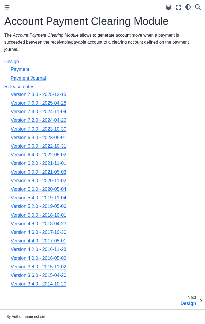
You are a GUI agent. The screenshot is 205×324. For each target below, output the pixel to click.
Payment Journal (28, 78)
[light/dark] (188, 6)
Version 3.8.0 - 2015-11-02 (38, 266)
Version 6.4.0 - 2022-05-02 (38, 154)
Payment (20, 69)
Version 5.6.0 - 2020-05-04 (38, 189)
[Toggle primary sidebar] (7, 7)
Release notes (19, 86)
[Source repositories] (169, 7)
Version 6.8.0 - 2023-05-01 (38, 137)
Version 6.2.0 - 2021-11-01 (38, 163)
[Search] (198, 6)
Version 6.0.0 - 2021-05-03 (38, 172)
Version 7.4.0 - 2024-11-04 (38, 111)
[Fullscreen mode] (178, 7)
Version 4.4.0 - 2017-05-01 (38, 240)
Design (11, 61)
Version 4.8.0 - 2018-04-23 (38, 223)
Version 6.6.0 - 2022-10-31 (38, 146)
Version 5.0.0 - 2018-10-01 (38, 215)
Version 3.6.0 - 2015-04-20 (38, 275)
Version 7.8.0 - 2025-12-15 (38, 94)
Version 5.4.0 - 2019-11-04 (38, 197)
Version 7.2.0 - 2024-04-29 (38, 120)
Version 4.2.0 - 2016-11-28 (38, 249)
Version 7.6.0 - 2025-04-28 (38, 103)
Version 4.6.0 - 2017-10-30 (38, 232)
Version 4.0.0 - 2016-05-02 (38, 258)
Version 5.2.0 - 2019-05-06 (38, 206)
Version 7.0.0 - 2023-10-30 (38, 129)
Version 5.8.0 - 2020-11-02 (38, 180)
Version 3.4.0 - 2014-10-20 (38, 284)
